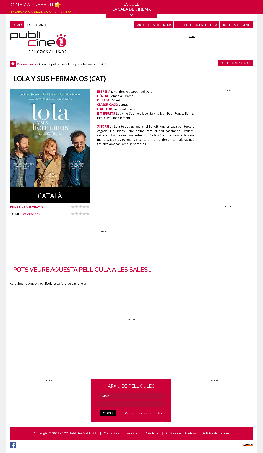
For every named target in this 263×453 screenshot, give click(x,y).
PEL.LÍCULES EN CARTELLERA (196, 25)
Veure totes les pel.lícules (143, 413)
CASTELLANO (36, 25)
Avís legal (152, 433)
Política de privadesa (181, 433)
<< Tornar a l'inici (235, 63)
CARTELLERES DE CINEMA (153, 25)
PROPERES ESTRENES (236, 25)
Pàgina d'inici (26, 64)
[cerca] (131, 404)
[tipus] (131, 396)
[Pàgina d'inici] (38, 40)
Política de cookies (215, 433)
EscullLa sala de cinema (131, 9)
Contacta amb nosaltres (121, 433)
